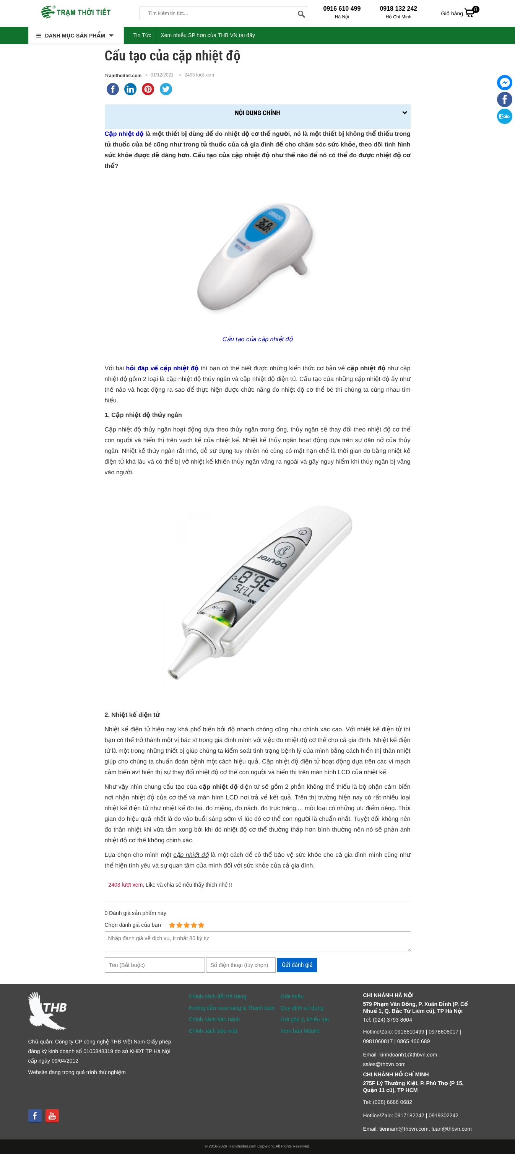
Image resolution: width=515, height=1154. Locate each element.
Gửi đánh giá (297, 964)
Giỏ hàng (460, 13)
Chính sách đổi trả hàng (217, 996)
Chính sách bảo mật (213, 1031)
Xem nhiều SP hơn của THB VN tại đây (208, 35)
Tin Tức (142, 35)
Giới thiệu (292, 996)
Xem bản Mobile (300, 1031)
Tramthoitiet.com (123, 75)
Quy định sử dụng (302, 1008)
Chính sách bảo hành (214, 1019)
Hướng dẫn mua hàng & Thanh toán (232, 1008)
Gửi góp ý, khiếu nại (305, 1019)
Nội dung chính (257, 113)
